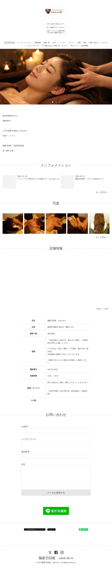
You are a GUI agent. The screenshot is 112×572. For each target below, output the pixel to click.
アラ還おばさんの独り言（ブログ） (55, 46)
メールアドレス (28, 439)
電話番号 (25, 452)
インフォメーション (24, 43)
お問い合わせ (94, 43)
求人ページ (75, 46)
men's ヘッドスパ (59, 43)
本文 (23, 464)
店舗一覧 (46, 43)
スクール (104, 43)
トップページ (10, 43)
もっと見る (101, 192)
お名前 (24, 426)
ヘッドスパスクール (31, 46)
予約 (84, 43)
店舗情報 (37, 43)
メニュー (71, 43)
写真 (79, 43)
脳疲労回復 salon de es (56, 558)
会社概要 (84, 46)
